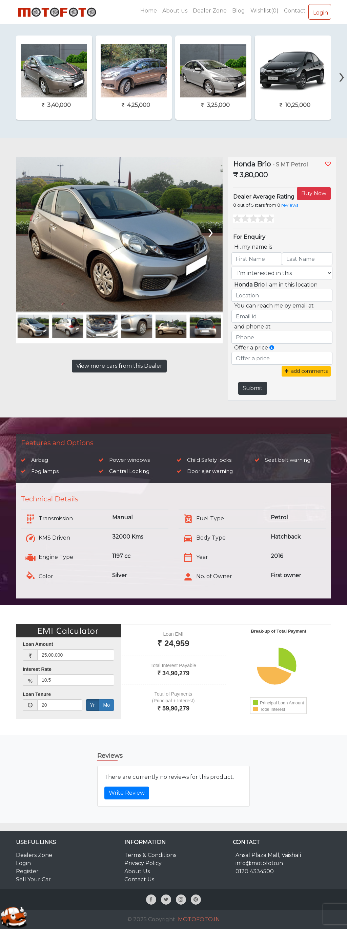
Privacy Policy (143, 863)
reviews (289, 205)
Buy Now (313, 193)
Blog (238, 10)
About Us (137, 871)
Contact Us (139, 879)
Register (27, 871)
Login (319, 11)
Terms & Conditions (150, 855)
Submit (253, 388)
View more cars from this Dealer (119, 366)
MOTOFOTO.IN (199, 919)
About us (174, 10)
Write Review (127, 793)
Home (148, 10)
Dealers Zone (34, 855)
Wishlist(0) (264, 10)
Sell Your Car (33, 879)
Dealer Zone (210, 10)
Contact (295, 10)
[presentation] (342, 64)
